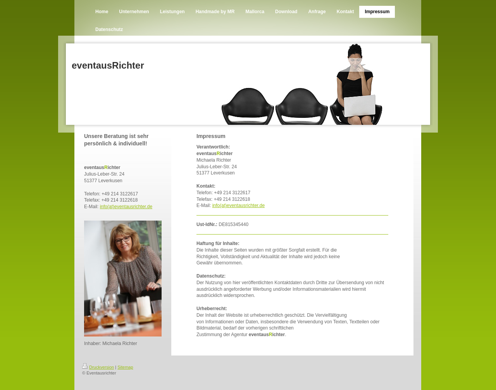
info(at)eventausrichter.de (126, 206)
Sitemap (125, 367)
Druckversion (98, 367)
